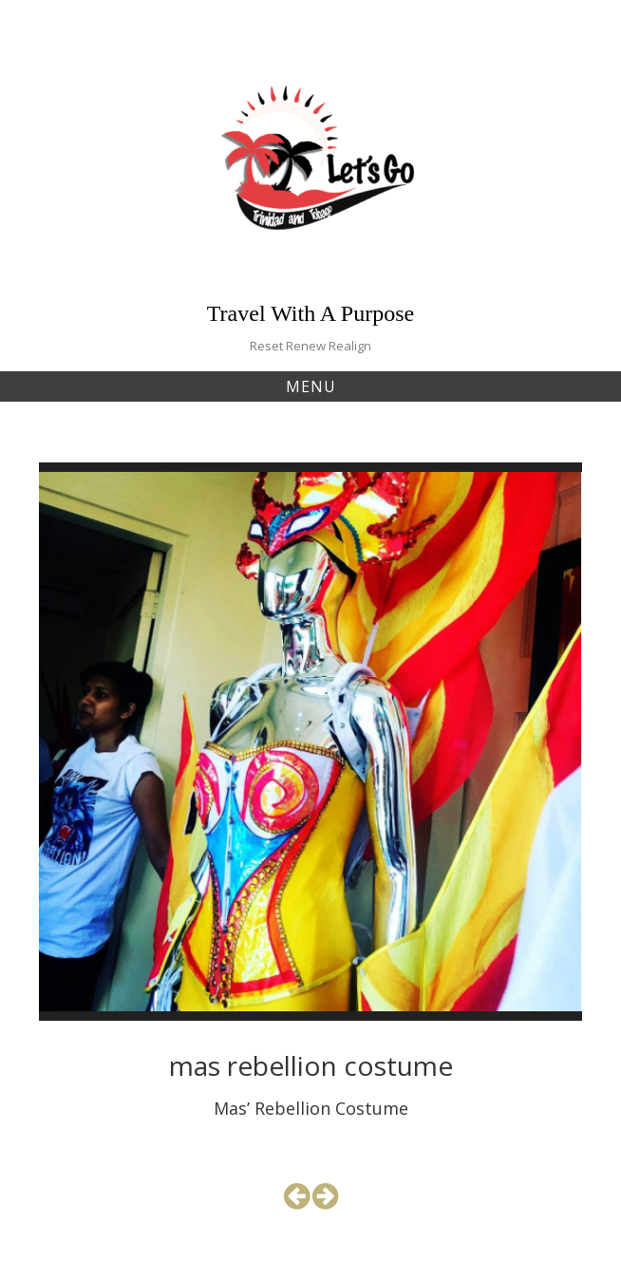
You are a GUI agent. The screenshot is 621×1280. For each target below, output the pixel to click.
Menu (311, 386)
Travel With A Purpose (310, 313)
